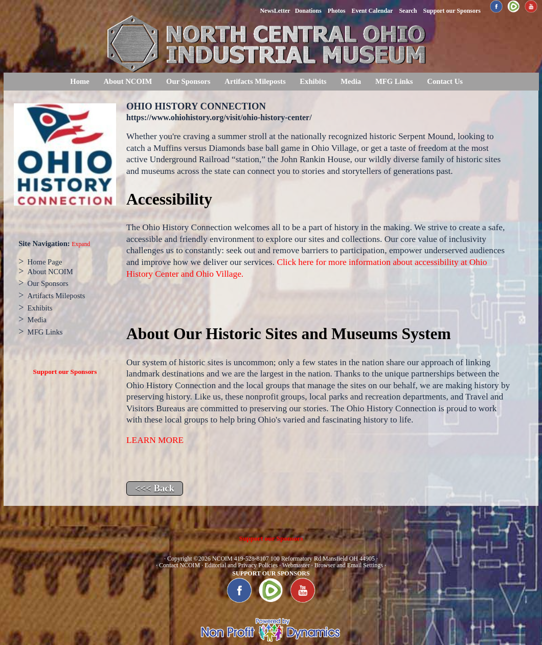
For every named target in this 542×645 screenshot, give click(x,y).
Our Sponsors (188, 81)
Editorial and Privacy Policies (241, 565)
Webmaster (296, 565)
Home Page (45, 262)
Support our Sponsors (65, 371)
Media (351, 81)
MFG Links (394, 81)
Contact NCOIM (179, 565)
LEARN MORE (155, 440)
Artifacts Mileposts (254, 81)
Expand (81, 244)
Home (79, 81)
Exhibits (313, 81)
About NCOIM (127, 81)
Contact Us (445, 81)
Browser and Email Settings (348, 565)
